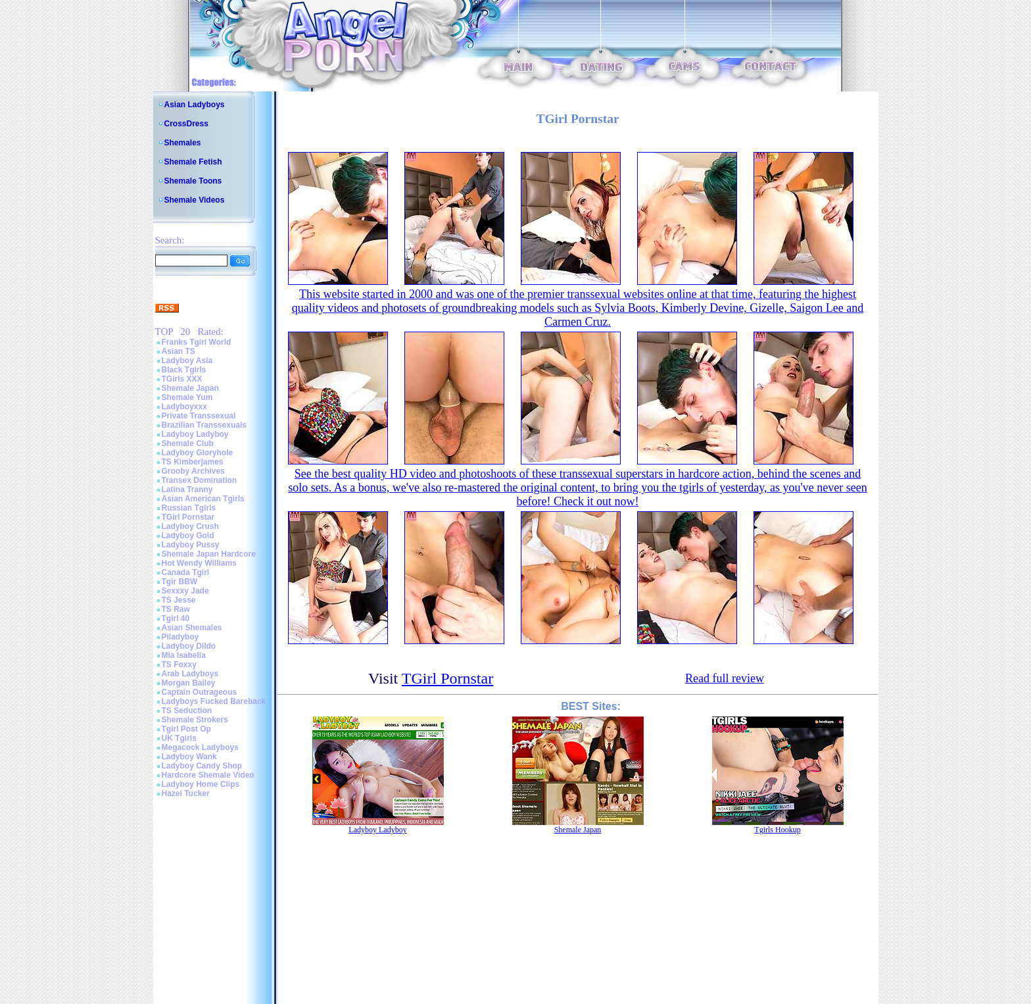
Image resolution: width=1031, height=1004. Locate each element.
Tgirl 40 (176, 618)
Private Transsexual (199, 415)
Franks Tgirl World (196, 342)
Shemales (182, 142)
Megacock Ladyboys (200, 747)
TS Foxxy (179, 664)
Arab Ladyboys (190, 673)
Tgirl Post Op (186, 729)
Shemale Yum (187, 397)
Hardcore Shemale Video (208, 775)
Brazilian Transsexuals (204, 425)
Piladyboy (180, 636)
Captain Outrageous (199, 692)
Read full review (724, 678)
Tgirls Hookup (777, 829)
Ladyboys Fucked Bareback (214, 701)
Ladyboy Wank (189, 756)
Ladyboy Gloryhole (197, 452)
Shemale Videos (194, 200)
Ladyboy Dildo (189, 646)
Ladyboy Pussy (191, 544)
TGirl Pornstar (188, 517)
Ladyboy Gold (188, 535)
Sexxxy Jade (185, 590)
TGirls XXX (182, 379)
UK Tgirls (179, 738)
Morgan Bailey (189, 683)
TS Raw (176, 609)
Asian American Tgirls (203, 498)
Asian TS (178, 351)
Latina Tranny (187, 489)
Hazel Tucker (186, 793)
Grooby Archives (193, 471)
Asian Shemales (192, 627)
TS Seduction (187, 710)
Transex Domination (199, 480)
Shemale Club (188, 443)
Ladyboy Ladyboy (195, 434)
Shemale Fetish (193, 161)
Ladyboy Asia (187, 360)
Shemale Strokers (195, 719)
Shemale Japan (190, 388)
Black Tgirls (184, 369)
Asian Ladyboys (194, 104)
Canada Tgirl (186, 572)
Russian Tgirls (189, 508)
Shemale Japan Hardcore (209, 554)
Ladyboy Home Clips (201, 784)
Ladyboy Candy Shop (202, 765)
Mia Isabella (184, 655)
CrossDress (186, 123)
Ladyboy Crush (190, 526)
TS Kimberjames (193, 461)
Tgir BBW (180, 581)
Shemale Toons (193, 181)
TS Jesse (179, 600)
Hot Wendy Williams (199, 563)
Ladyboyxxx (184, 406)
